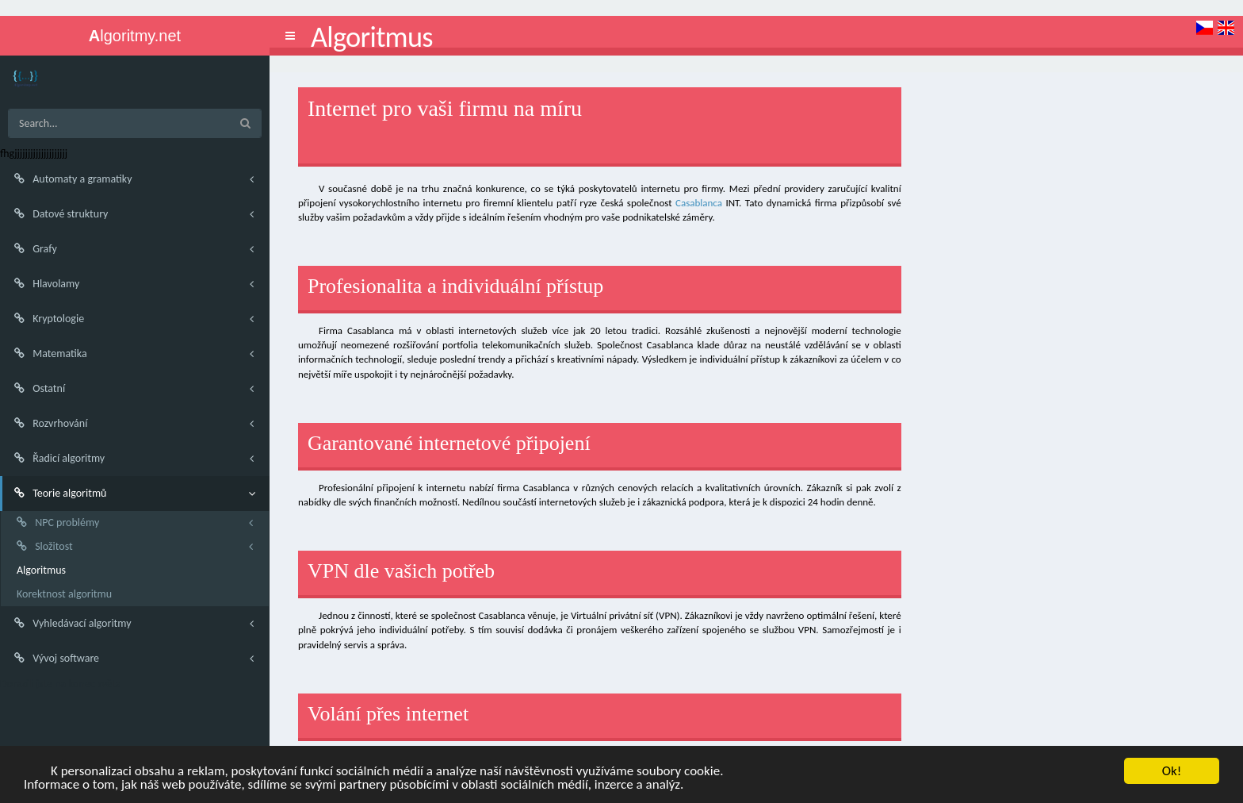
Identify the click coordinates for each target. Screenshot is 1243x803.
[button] (290, 36)
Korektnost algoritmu (64, 594)
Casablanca (698, 203)
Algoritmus (41, 570)
